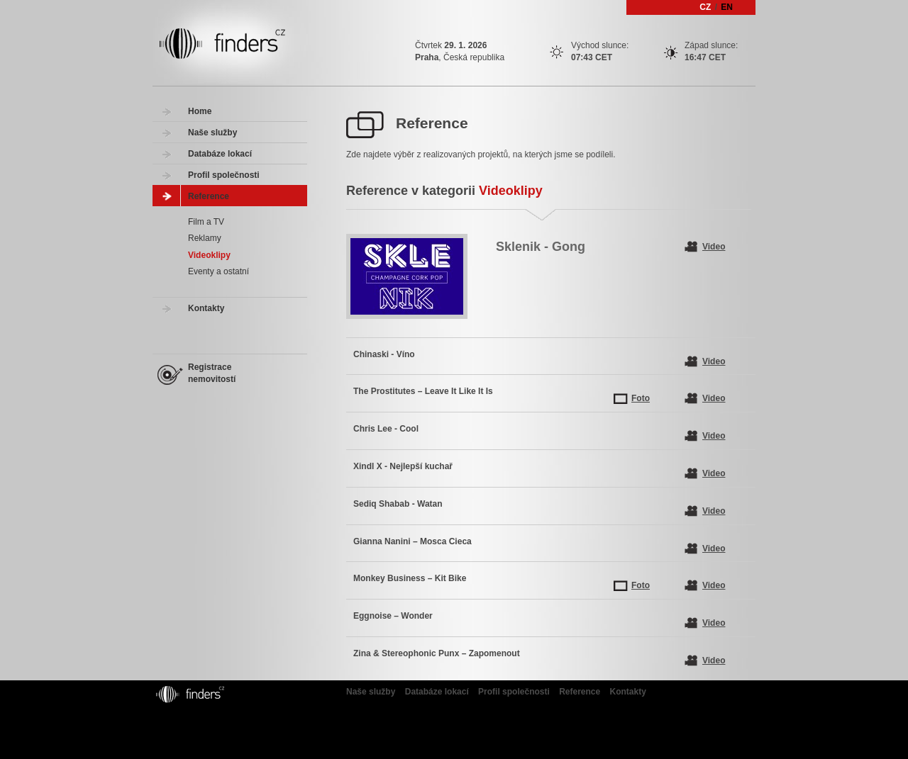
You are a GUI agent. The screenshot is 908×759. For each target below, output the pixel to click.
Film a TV (206, 222)
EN (727, 7)
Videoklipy (209, 255)
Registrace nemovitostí (212, 373)
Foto (640, 398)
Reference (208, 196)
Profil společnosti (224, 175)
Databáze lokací (220, 154)
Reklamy (204, 238)
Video (713, 247)
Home (199, 111)
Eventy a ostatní (218, 271)
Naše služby (212, 132)
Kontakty (206, 308)
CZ (705, 7)
